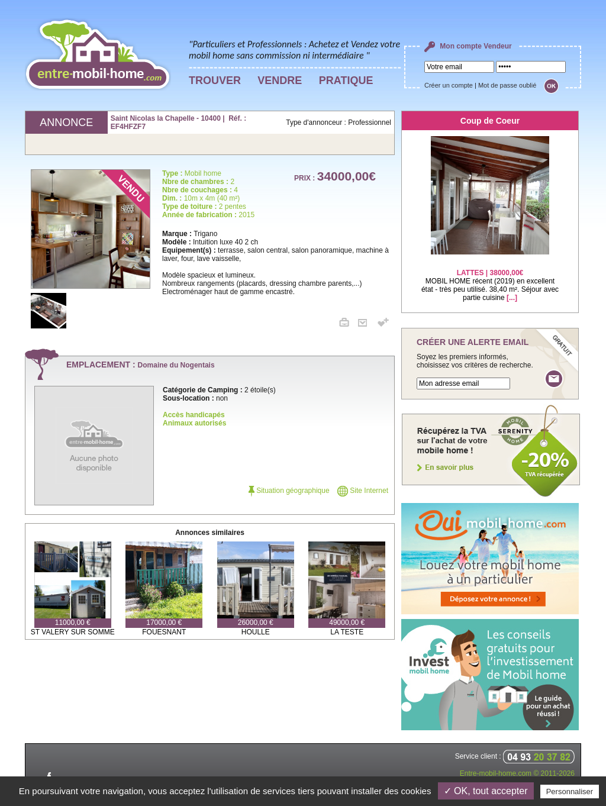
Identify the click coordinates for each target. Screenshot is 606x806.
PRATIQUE (346, 80)
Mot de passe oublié (507, 85)
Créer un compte (448, 85)
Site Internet (362, 490)
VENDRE (279, 80)
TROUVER (215, 80)
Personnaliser (570, 791)
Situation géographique (289, 490)
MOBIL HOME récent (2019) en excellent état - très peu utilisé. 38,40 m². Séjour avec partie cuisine (490, 278)
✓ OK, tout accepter (486, 791)
